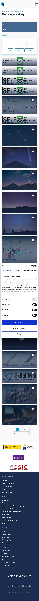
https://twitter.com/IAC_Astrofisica (9, 586)
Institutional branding (8, 556)
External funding (7, 517)
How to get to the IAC (8, 483)
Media (4, 30)
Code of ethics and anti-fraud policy (13, 506)
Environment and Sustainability (11, 511)
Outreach (8, 11)
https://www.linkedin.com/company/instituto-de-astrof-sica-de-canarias (19, 586)
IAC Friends (5, 523)
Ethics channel (6, 565)
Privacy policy (6, 534)
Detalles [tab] (17, 270)
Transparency (6, 503)
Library (4, 489)
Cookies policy (6, 540)
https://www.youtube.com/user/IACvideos (23, 586)
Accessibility (6, 543)
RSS (3, 559)
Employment (6, 551)
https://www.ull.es (19, 457)
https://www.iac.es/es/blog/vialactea (30, 586)
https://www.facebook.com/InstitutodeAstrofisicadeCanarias (12, 586)
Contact (4, 480)
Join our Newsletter (19, 576)
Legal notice (6, 537)
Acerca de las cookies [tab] (30, 270)
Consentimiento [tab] (7, 270)
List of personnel (7, 486)
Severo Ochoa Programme (10, 520)
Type (27, 41)
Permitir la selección (19, 328)
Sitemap (4, 531)
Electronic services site (9, 562)
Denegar (19, 334)
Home (3, 11)
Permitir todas (19, 323)
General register (7, 492)
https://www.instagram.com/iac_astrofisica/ (16, 586)
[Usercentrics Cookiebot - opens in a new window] (29, 266)
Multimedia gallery (15, 11)
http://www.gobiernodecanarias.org (29, 447)
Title (6, 41)
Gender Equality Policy (9, 509)
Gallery (5, 24)
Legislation (5, 500)
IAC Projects (6, 514)
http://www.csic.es (19, 467)
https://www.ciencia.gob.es (12, 447)
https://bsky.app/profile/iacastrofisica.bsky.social (26, 586)
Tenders (4, 553)
